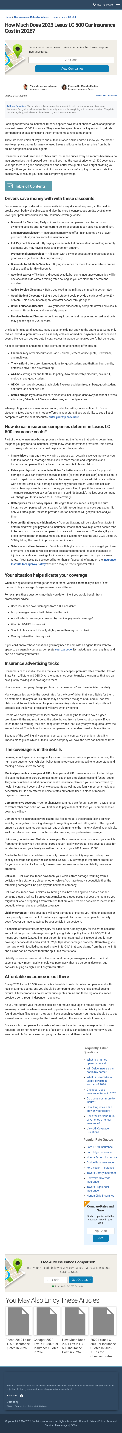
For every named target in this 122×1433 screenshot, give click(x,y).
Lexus (54, 17)
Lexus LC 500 (68, 17)
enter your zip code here (64, 417)
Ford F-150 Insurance (100, 1147)
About (10, 1406)
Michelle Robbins (89, 86)
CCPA (74, 1425)
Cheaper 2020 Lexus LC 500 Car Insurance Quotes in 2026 (47, 1330)
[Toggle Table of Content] (28, 186)
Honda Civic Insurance (100, 1195)
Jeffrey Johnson (48, 86)
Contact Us (20, 1406)
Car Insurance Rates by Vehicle (31, 17)
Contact (83, 1421)
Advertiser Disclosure (106, 95)
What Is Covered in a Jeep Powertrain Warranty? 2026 (99, 1081)
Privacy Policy (97, 1421)
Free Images (62, 1425)
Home (8, 17)
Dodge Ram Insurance (100, 1162)
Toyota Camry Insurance (101, 1172)
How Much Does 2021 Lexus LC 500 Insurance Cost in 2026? (75, 1330)
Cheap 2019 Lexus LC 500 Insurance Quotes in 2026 (19, 1328)
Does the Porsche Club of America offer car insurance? (101, 1119)
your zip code (63, 649)
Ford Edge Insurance (99, 1152)
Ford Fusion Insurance (100, 1167)
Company (13, 1401)
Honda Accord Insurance (102, 1157)
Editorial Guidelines (16, 106)
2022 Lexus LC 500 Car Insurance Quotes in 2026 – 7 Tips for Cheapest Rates (103, 1332)
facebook (21, 1396)
